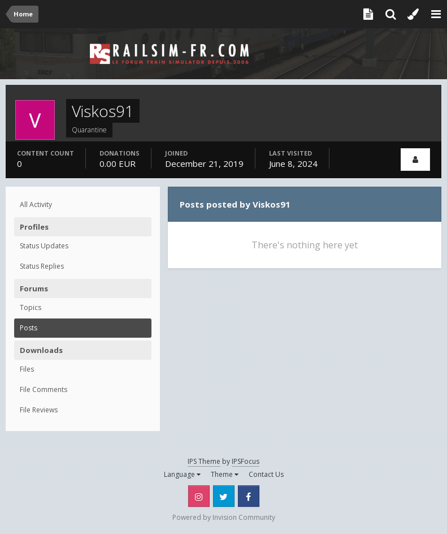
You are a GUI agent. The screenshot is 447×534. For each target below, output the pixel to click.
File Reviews (39, 410)
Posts (28, 328)
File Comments (43, 389)
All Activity (36, 204)
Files (27, 369)
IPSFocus (245, 461)
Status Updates (44, 246)
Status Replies (42, 266)
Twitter (224, 496)
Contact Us (266, 474)
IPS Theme (204, 461)
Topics (30, 307)
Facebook (248, 496)
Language (182, 474)
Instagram (199, 496)
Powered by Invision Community (223, 517)
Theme (224, 474)
